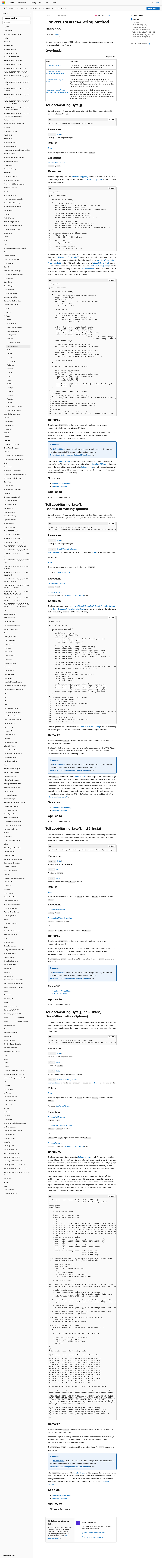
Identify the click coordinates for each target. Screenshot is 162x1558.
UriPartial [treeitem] (7, 1115)
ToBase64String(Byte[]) (53, 65)
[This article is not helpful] (151, 43)
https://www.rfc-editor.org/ (57, 797)
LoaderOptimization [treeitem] (10, 750)
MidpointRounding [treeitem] (10, 776)
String (50, 148)
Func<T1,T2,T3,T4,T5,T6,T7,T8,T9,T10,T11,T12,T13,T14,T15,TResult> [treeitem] (17, 599)
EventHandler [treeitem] (8, 486)
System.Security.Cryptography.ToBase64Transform (70, 455)
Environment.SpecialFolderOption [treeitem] (15, 474)
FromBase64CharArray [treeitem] (14, 327)
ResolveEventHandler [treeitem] (11, 901)
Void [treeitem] (5, 1186)
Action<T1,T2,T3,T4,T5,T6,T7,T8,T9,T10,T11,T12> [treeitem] (17, 90)
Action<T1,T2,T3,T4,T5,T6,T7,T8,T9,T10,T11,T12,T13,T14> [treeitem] (17, 102)
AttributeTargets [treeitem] (9, 218)
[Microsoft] (3, 2)
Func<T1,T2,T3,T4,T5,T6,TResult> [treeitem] (15, 546)
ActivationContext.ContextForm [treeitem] (14, 123)
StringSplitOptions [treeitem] (10, 953)
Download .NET (153, 8)
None (95, 552)
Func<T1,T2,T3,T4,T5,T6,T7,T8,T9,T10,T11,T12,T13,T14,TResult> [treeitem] (17, 593)
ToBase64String (59, 449)
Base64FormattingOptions (67, 549)
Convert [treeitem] (8, 312)
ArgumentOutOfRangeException (60, 918)
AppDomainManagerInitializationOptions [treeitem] (17, 150)
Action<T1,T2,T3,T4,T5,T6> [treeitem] (13, 61)
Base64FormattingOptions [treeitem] (12, 229)
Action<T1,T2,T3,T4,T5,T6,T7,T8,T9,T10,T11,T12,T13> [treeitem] (17, 96)
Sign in (157, 3)
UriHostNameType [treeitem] (10, 1100)
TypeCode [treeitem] (7, 1036)
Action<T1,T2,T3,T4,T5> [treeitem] (12, 57)
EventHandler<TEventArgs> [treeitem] (13, 489)
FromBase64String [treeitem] (13, 331)
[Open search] (152, 3)
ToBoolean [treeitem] (10, 350)
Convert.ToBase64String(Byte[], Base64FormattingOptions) (93, 606)
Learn (48, 15)
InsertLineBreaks (54, 552)
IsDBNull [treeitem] (10, 338)
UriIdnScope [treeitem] (8, 1104)
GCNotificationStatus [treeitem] (11, 618)
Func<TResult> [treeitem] (9, 523)
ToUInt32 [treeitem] (10, 399)
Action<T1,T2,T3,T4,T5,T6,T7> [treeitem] (14, 64)
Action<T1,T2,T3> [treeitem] (10, 49)
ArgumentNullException (56, 163)
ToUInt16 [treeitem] (10, 395)
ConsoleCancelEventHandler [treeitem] (13, 274)
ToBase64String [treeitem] (12, 346)
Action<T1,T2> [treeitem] (9, 45)
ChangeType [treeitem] (11, 323)
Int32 (58, 870)
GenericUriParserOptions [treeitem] (12, 625)
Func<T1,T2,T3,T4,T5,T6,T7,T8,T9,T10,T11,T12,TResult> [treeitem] (17, 580)
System (56, 34)
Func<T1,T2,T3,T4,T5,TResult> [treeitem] (14, 542)
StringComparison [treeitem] (10, 946)
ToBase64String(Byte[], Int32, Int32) (143, 32)
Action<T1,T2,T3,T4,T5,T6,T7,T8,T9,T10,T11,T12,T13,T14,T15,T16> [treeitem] (17, 115)
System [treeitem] (6, 27)
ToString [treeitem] (10, 391)
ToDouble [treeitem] (10, 369)
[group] (82, 349)
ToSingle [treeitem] (10, 387)
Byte (59, 134)
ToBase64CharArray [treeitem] (13, 342)
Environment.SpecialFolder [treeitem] (12, 470)
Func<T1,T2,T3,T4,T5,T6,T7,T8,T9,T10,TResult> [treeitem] (17, 567)
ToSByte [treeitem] (10, 384)
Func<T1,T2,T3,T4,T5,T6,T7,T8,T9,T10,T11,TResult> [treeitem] (17, 574)
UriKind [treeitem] (6, 1108)
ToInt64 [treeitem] (9, 380)
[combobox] (16, 18)
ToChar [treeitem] (9, 357)
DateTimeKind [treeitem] (8, 421)
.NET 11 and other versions (60, 497)
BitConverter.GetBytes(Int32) (69, 257)
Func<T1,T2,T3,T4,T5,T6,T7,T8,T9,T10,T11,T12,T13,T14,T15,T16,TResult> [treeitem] (17, 605)
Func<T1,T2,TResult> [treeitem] (11, 531)
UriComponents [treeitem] (9, 1089)
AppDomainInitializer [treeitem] (10, 142)
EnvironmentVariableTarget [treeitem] (12, 478)
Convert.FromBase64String (90, 727)
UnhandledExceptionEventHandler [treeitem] (15, 1078)
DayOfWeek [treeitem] (8, 429)
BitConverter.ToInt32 (87, 269)
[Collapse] (30, 14)
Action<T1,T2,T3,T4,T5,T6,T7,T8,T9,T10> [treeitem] (17, 77)
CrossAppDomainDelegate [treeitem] (12, 410)
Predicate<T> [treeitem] (8, 882)
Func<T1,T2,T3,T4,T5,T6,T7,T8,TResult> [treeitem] (17, 555)
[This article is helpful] (149, 43)
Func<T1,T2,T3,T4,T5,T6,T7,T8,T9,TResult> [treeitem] (17, 561)
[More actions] (115, 15)
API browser (62, 15)
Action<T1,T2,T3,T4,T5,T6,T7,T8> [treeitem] (15, 68)
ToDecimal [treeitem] (10, 365)
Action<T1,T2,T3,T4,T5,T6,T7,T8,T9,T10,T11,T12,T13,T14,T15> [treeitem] (17, 109)
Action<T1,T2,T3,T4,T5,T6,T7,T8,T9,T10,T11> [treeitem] (17, 83)
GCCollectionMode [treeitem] (10, 614)
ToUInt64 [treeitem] (10, 403)
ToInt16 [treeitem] (9, 372)
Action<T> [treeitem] (7, 42)
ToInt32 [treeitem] (9, 376)
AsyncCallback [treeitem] (9, 210)
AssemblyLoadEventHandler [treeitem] (13, 206)
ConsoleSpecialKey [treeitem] (10, 293)
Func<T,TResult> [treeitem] (9, 527)
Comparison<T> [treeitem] (9, 263)
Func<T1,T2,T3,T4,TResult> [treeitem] (13, 538)
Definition (135, 19)
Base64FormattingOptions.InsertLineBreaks (69, 609)
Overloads (135, 22)
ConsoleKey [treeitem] (8, 282)
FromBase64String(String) (92, 179)
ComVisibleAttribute (63, 572)
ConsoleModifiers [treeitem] (9, 289)
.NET (53, 15)
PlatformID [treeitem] (7, 874)
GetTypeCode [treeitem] (11, 335)
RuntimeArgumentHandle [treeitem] (12, 904)
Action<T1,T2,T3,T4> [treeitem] (11, 53)
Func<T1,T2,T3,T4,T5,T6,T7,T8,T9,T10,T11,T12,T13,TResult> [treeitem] (17, 586)
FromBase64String (99, 464)
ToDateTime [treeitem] (11, 361)
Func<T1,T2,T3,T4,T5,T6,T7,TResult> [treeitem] (16, 550)
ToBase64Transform (59, 486)
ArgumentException (55, 592)
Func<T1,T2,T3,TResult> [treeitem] (12, 535)
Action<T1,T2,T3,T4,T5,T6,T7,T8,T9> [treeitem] (16, 72)
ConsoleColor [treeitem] (8, 278)
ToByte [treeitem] (9, 354)
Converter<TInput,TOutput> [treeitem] (13, 406)
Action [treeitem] (6, 38)
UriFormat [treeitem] (7, 1093)
